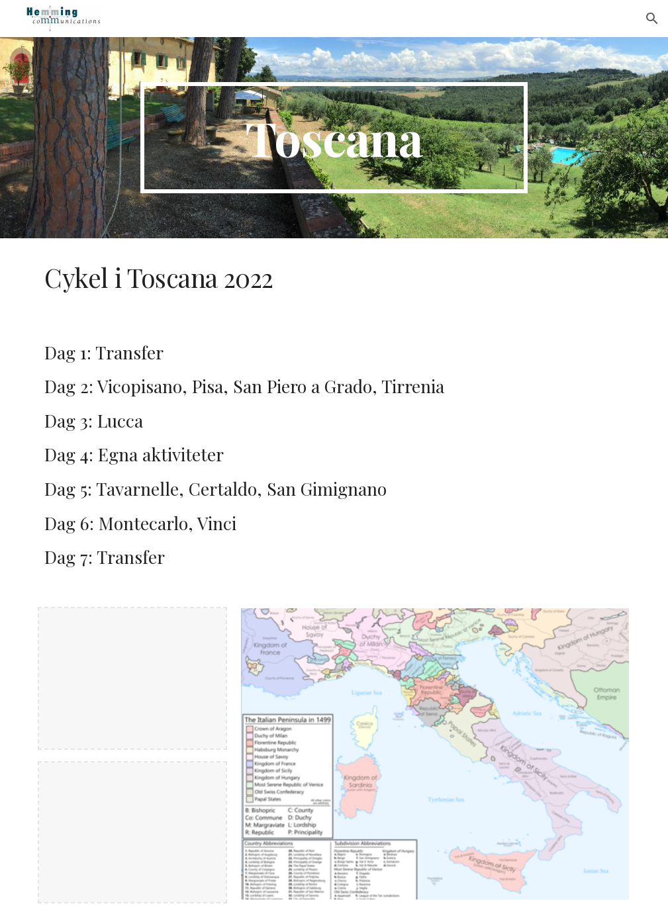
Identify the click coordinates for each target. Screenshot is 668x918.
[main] (334, 137)
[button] (652, 18)
